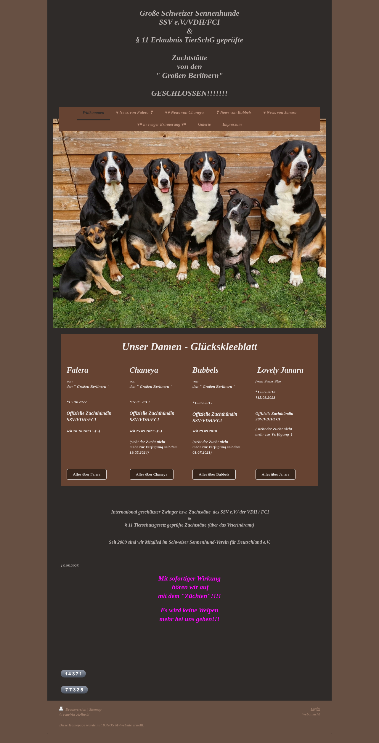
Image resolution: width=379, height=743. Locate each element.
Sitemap (95, 709)
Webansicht (311, 714)
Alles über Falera (86, 474)
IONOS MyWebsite (117, 725)
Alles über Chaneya (151, 474)
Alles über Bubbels (214, 474)
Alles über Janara (276, 474)
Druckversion (73, 709)
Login (315, 709)
